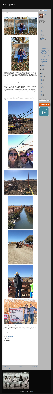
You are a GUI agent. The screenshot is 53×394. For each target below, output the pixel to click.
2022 (41, 35)
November (43, 39)
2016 (41, 83)
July (42, 68)
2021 (41, 37)
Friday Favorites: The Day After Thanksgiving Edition (45, 44)
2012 (41, 88)
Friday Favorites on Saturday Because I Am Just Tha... (45, 55)
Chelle (45, 14)
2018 (41, 80)
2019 (41, 79)
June (42, 69)
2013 (41, 87)
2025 (41, 31)
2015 (41, 84)
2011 (41, 90)
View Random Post (45, 104)
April (42, 72)
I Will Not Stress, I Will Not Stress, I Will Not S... (45, 49)
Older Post (35, 366)
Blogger (32, 391)
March (42, 73)
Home (20, 366)
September (43, 65)
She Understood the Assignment (44, 53)
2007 (41, 95)
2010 (41, 91)
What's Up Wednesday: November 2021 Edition (45, 46)
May (42, 70)
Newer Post (6, 366)
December (43, 38)
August (42, 66)
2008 (41, 94)
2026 (41, 30)
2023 (41, 34)
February (42, 74)
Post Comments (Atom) (11, 368)
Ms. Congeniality (8, 5)
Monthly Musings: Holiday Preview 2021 (45, 51)
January (42, 76)
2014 (41, 86)
